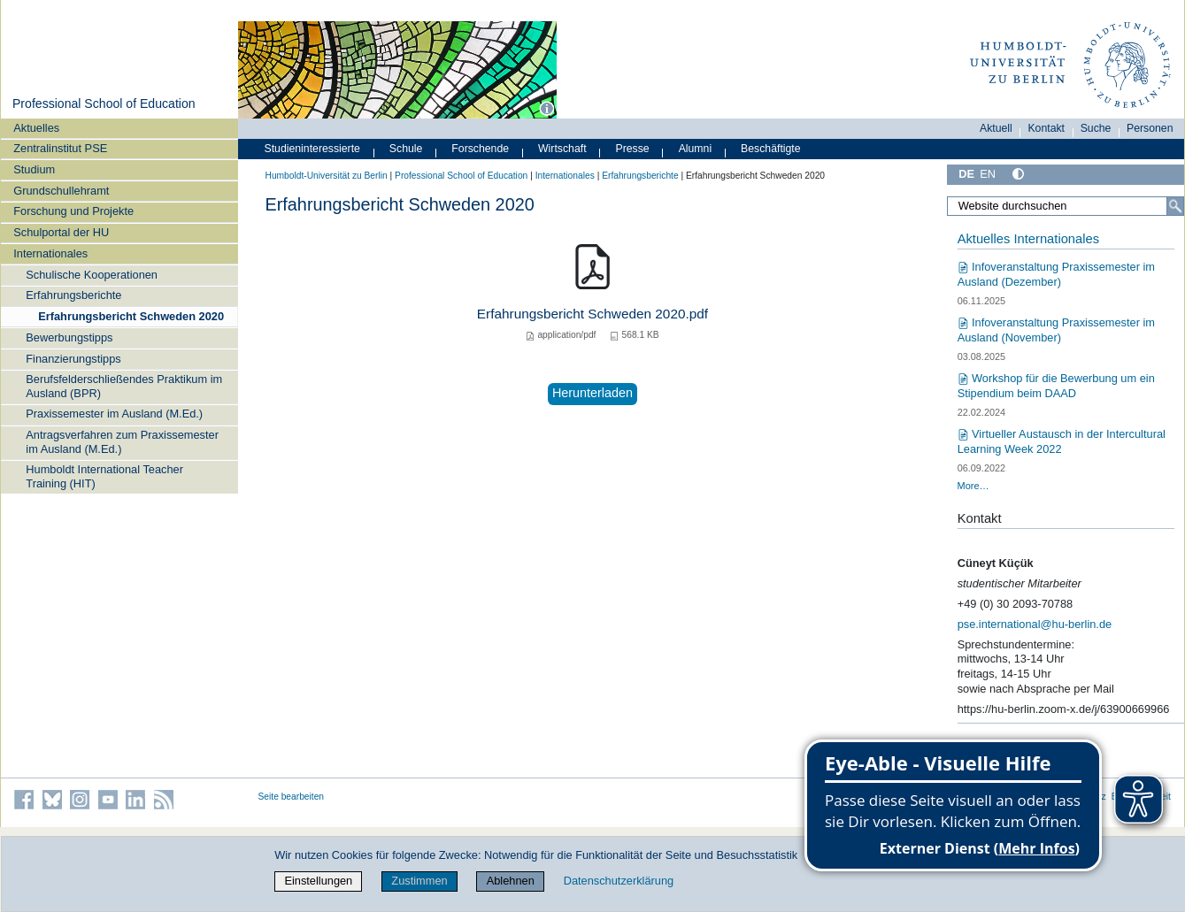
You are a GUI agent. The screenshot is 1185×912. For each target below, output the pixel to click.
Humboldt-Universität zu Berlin (326, 175)
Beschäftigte (771, 148)
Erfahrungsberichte (73, 295)
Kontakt (1046, 128)
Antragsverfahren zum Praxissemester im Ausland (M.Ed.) (122, 441)
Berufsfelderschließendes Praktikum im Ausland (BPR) (124, 385)
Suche (1096, 128)
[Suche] (1175, 206)
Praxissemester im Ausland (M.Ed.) (114, 413)
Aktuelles (36, 127)
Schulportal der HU (61, 232)
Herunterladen (592, 393)
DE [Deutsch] (966, 173)
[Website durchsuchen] (1065, 206)
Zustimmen (419, 880)
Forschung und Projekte (73, 211)
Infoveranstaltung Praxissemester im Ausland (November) (1056, 330)
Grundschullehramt (61, 190)
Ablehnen (511, 880)
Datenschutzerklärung (618, 880)
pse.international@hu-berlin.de (1035, 624)
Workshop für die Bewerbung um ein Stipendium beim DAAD (1056, 386)
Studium (34, 169)
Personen (1150, 128)
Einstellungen (318, 880)
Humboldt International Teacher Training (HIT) (104, 476)
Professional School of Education (104, 103)
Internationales (50, 253)
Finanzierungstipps (73, 358)
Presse (633, 148)
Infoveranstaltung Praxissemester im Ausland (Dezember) (1056, 274)
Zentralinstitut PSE (60, 148)
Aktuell (996, 128)
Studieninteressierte (312, 148)
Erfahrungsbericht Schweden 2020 (131, 316)
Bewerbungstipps (69, 337)
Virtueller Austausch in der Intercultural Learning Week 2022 (1062, 441)
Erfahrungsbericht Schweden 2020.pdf (592, 313)
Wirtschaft (562, 148)
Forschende (480, 148)
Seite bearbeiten (291, 796)
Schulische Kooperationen (92, 274)
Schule (406, 148)
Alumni (695, 148)
